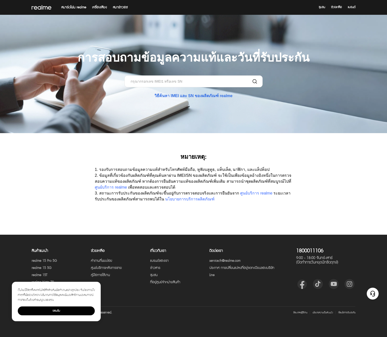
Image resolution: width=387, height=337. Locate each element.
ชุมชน (322, 7)
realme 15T (39, 275)
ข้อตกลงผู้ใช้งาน (300, 312)
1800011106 (309, 251)
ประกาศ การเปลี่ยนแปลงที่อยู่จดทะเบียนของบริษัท (241, 268)
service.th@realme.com (224, 260)
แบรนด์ (351, 7)
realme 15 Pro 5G (44, 260)
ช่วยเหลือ (336, 7)
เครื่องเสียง (99, 7)
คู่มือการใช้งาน (100, 275)
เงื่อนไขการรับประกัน (346, 312)
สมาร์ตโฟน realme (73, 7)
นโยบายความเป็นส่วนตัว (322, 312)
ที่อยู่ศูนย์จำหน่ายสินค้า (165, 282)
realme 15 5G (41, 268)
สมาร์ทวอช (120, 7)
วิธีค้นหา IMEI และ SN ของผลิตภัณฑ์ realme (193, 96)
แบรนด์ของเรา (159, 260)
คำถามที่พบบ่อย (101, 260)
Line (211, 275)
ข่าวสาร (155, 268)
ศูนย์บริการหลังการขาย (106, 268)
